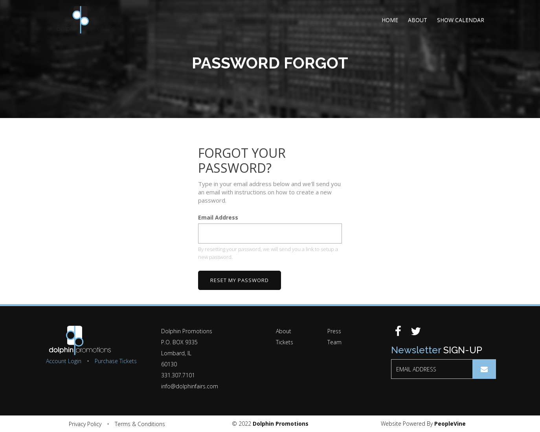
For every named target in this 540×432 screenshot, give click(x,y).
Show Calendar (460, 20)
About (417, 20)
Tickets (284, 342)
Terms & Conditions (140, 424)
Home (390, 20)
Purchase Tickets (116, 361)
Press (334, 331)
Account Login (63, 361)
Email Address (218, 217)
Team (334, 342)
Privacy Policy (85, 424)
